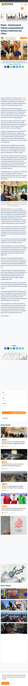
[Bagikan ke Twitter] (8, 67)
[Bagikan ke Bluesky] (17, 67)
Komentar (4, 403)
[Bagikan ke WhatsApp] (23, 67)
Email (3, 398)
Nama (3, 392)
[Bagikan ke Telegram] (20, 67)
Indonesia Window (10, 37)
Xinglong (13, 209)
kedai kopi (24, 98)
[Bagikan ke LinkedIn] (14, 67)
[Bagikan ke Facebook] (5, 67)
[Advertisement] (14, 83)
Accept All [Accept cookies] (5, 683)
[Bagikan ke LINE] (11, 67)
